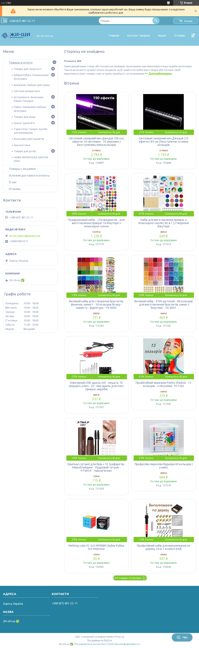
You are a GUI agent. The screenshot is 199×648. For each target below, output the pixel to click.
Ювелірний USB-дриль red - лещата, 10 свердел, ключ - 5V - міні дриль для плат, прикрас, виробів (96, 386)
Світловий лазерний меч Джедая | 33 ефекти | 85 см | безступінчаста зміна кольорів (163, 141)
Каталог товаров (138, 35)
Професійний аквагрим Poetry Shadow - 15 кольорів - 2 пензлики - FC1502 (163, 384)
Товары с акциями (22, 168)
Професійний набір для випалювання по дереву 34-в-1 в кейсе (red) (163, 547)
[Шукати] (156, 20)
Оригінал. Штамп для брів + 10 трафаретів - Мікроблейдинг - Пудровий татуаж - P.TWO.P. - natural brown (96, 467)
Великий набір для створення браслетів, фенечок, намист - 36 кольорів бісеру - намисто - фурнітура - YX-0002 (96, 304)
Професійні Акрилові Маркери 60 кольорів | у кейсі (164, 466)
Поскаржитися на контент (90, 644)
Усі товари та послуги (128, 577)
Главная (114, 35)
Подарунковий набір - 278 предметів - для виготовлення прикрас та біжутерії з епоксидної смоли (96, 223)
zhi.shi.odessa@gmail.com (24, 235)
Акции (162, 35)
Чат (182, 637)
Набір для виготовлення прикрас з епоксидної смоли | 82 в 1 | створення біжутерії (163, 223)
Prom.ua (119, 636)
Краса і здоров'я (24, 122)
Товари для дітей (25, 151)
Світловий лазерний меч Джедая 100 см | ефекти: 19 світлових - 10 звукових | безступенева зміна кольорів (96, 141)
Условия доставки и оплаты (29, 175)
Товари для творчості (28, 68)
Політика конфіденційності (124, 644)
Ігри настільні (22, 145)
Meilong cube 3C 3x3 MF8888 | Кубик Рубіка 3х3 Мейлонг (96, 547)
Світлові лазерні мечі (27, 91)
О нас (12, 182)
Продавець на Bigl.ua (99, 640)
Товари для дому (24, 116)
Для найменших (160, 73)
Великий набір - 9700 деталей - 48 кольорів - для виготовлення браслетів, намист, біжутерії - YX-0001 (163, 304)
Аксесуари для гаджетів (29, 138)
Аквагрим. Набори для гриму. (32, 84)
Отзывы (179, 35)
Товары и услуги (20, 62)
